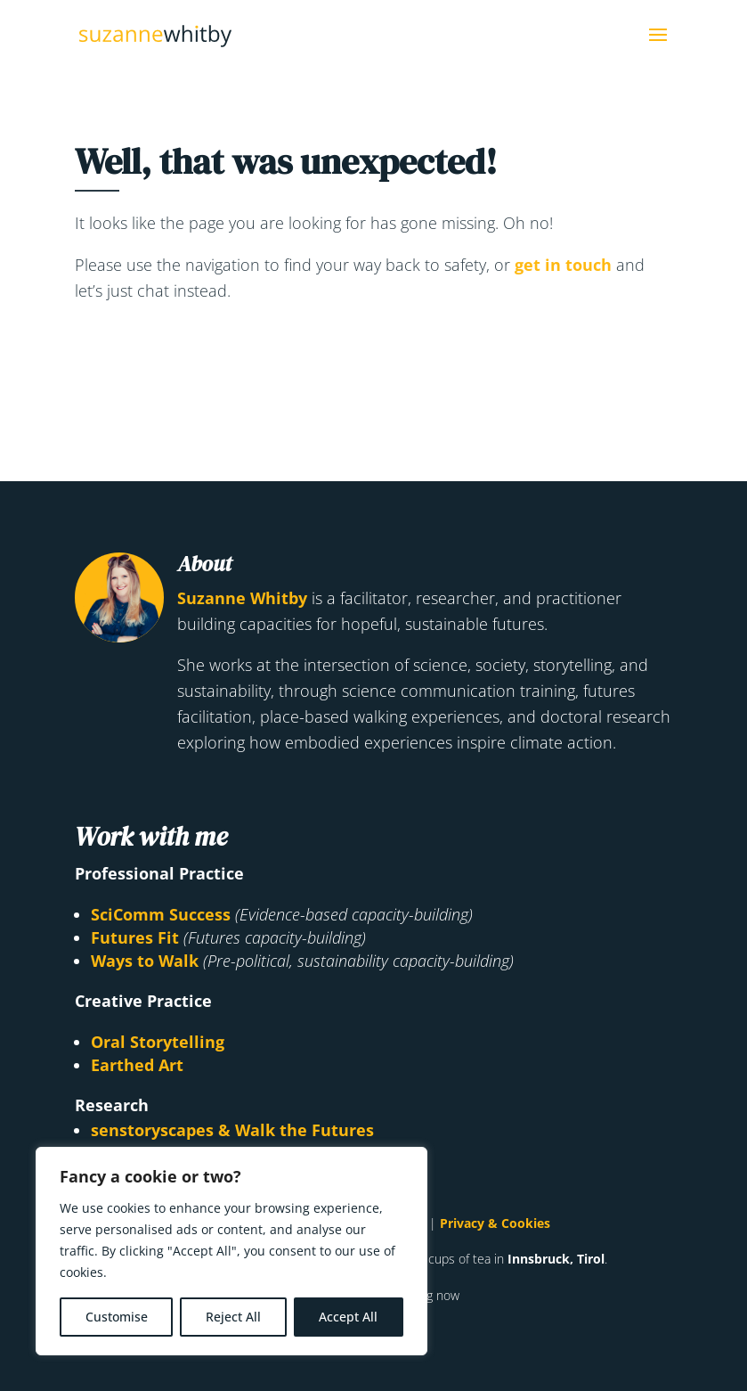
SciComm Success (161, 914)
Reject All (233, 1316)
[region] (231, 1251)
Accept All (348, 1316)
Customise (116, 1316)
